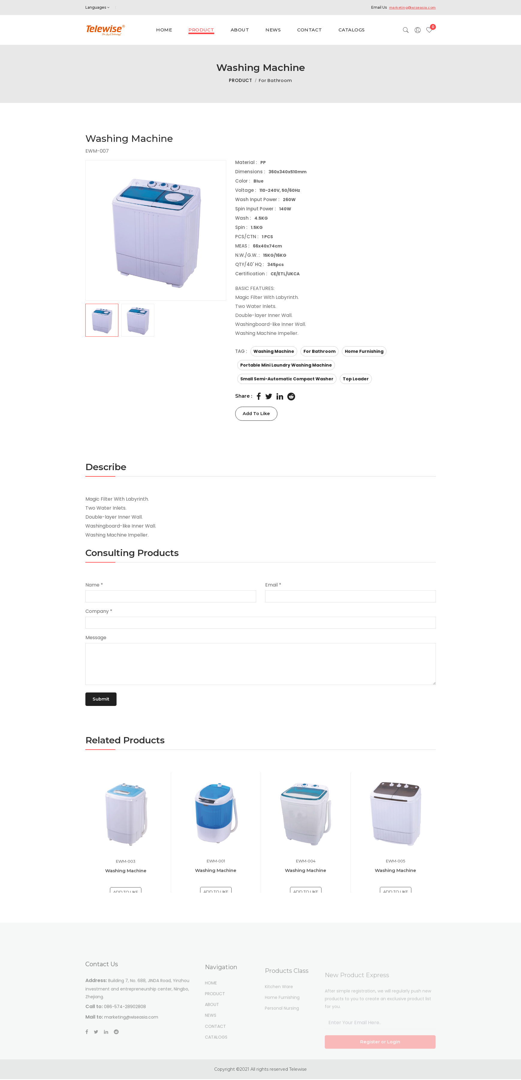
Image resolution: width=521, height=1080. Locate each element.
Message (95, 637)
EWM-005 (395, 879)
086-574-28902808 (125, 1028)
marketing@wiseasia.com (410, 7)
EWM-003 (125, 880)
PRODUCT (240, 80)
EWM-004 (305, 879)
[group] (155, 230)
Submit (103, 699)
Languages (97, 7)
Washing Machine (215, 889)
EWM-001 (216, 879)
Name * (94, 585)
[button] (155, 320)
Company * (98, 611)
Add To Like (259, 414)
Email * (273, 585)
